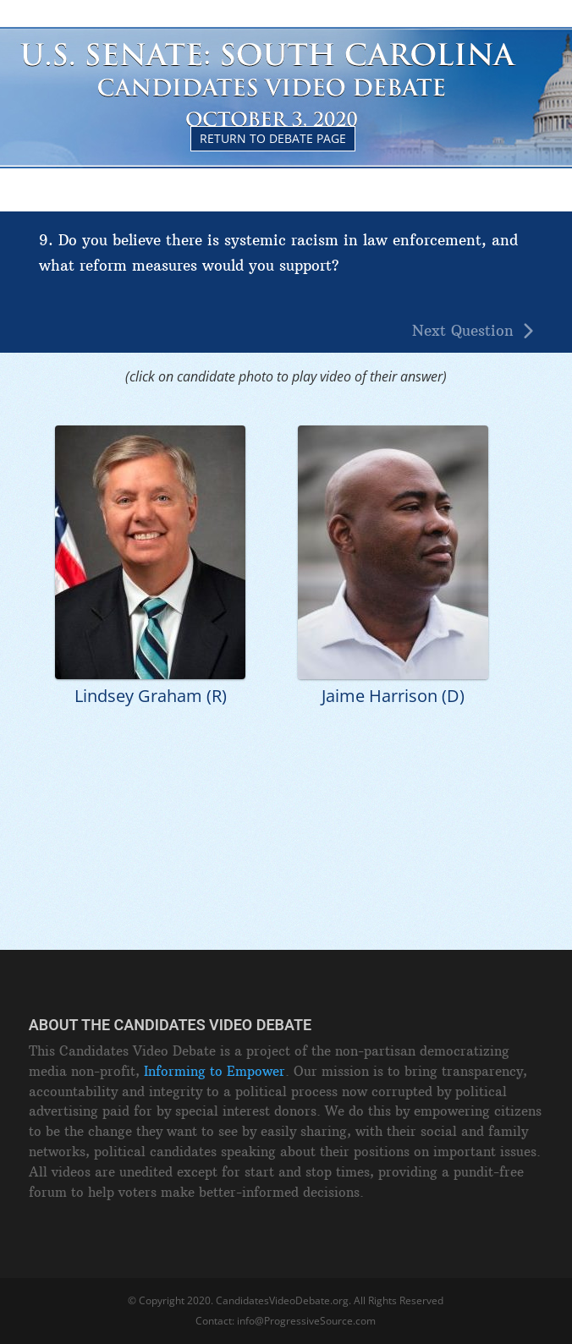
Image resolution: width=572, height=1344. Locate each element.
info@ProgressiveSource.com (306, 1321)
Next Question (463, 331)
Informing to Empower (214, 1071)
